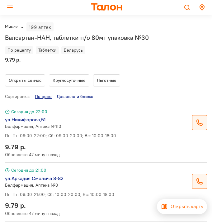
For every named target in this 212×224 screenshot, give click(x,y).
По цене (43, 96)
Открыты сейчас (25, 80)
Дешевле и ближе (75, 96)
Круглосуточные (69, 80)
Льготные (106, 80)
